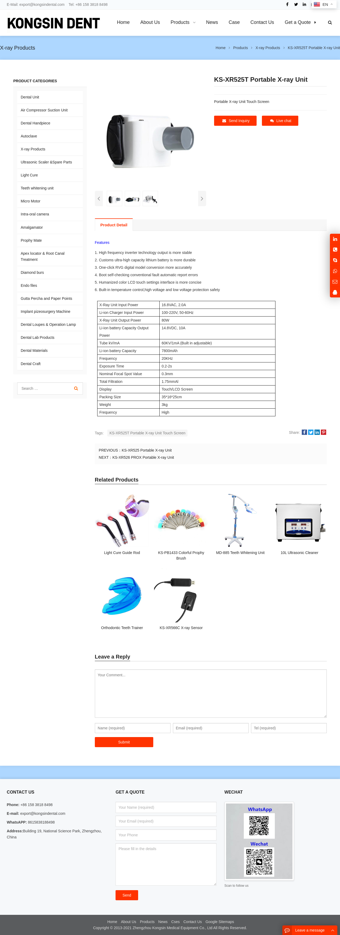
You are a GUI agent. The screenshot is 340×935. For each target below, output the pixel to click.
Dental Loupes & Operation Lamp (48, 324)
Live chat (280, 121)
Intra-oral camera (35, 214)
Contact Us (193, 922)
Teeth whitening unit (37, 188)
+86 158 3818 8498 (91, 4)
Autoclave (29, 136)
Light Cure (29, 175)
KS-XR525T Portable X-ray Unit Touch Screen (147, 433)
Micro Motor (30, 201)
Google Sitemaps (220, 922)
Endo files (29, 285)
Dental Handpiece (35, 123)
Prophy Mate (31, 240)
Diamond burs (32, 272)
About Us (128, 922)
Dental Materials (34, 350)
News (163, 922)
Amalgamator (32, 227)
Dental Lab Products (37, 337)
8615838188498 (41, 822)
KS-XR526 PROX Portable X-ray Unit (143, 457)
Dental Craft (31, 364)
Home (112, 922)
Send (126, 895)
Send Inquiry (236, 121)
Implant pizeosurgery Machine (45, 311)
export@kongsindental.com (42, 4)
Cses (175, 922)
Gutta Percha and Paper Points (46, 298)
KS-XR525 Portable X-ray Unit (147, 450)
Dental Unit (30, 97)
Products (147, 922)
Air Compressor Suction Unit (44, 110)
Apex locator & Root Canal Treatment (43, 256)
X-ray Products (33, 149)
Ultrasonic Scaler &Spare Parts (46, 162)
